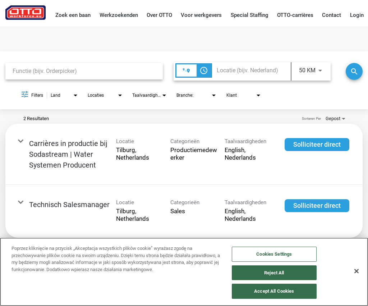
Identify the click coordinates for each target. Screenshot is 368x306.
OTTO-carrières (295, 15)
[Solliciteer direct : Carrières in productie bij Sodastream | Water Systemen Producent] (317, 144)
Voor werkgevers (201, 15)
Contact (331, 15)
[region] (184, 272)
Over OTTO (159, 15)
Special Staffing (249, 15)
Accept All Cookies (274, 291)
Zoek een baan (73, 15)
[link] (184, 154)
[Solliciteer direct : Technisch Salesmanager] (317, 205)
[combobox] (84, 71)
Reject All (274, 272)
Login (357, 15)
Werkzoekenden (119, 15)
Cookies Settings (274, 254)
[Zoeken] (354, 71)
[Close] (356, 271)
